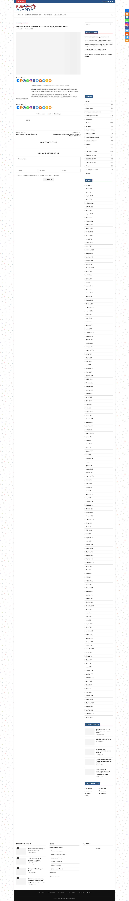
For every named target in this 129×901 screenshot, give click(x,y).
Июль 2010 (89, 685)
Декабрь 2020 (90, 296)
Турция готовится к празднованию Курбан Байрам (98, 40)
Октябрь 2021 (89, 264)
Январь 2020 (89, 336)
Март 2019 (88, 372)
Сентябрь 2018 (90, 393)
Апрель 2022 (89, 242)
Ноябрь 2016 (89, 469)
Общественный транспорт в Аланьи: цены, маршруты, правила (104, 761)
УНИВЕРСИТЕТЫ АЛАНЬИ (103, 739)
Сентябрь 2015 (90, 519)
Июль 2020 (89, 314)
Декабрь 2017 (89, 426)
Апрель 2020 (89, 325)
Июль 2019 (89, 357)
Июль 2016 (89, 483)
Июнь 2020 (89, 318)
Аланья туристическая (99, 115)
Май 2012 (88, 663)
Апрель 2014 (89, 580)
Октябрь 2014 (89, 559)
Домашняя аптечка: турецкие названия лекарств (36, 849)
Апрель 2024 (89, 196)
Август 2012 (89, 652)
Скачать (99, 166)
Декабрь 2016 (89, 465)
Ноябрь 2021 (89, 260)
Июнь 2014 (89, 573)
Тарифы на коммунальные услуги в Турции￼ (97, 37)
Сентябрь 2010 (90, 677)
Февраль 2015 (89, 544)
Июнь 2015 (89, 530)
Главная (20, 14)
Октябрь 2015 (89, 516)
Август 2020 (89, 311)
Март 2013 (88, 627)
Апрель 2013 (89, 623)
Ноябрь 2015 (89, 512)
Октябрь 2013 (89, 602)
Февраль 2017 (89, 458)
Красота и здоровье (99, 141)
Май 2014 (88, 577)
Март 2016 (88, 498)
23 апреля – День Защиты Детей (35, 869)
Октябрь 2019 (89, 347)
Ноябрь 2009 (89, 706)
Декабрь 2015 (89, 508)
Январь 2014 (89, 591)
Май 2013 (88, 620)
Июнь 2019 (89, 361)
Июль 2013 (88, 613)
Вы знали (99, 123)
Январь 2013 (89, 634)
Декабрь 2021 (89, 257)
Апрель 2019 (89, 368)
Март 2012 (88, 667)
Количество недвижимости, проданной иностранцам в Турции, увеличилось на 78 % (36, 880)
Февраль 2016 (89, 501)
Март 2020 (89, 329)
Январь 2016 (89, 505)
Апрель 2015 (89, 537)
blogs (99, 105)
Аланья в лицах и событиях (99, 112)
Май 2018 (88, 408)
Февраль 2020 (90, 332)
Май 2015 (88, 534)
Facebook (97, 848)
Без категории (99, 119)
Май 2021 (88, 282)
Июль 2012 (89, 656)
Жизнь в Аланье (99, 133)
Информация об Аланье (33, 14)
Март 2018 (88, 415)
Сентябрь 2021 (90, 268)
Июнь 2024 (89, 188)
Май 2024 (88, 192)
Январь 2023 (89, 224)
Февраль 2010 (89, 695)
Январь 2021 (89, 293)
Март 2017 (88, 454)
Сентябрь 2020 (90, 307)
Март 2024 (89, 199)
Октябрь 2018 (89, 390)
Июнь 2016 (89, 487)
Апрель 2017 (89, 451)
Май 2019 (88, 365)
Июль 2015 (89, 526)
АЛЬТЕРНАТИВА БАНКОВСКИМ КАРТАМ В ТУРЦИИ (103, 751)
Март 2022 (89, 246)
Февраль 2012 (89, 670)
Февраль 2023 (90, 221)
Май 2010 (88, 688)
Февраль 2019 (89, 375)
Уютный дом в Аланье (99, 169)
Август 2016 (89, 480)
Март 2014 (88, 584)
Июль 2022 (89, 239)
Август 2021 (89, 271)
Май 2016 (88, 490)
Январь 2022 (89, 253)
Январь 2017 (89, 462)
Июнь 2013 (88, 616)
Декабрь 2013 (89, 595)
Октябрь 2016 (89, 472)
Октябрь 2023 (89, 206)
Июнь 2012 (89, 659)
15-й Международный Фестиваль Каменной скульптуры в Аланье (34, 860)
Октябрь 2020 (89, 303)
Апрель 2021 (89, 285)
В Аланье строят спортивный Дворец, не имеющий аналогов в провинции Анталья (103, 772)
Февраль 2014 (89, 587)
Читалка (99, 173)
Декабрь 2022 (89, 228)
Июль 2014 (89, 570)
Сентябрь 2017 (90, 433)
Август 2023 (89, 210)
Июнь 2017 (89, 444)
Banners (99, 101)
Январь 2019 (89, 379)
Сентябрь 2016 (90, 476)
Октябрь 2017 (89, 429)
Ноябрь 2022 (89, 232)
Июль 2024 (89, 185)
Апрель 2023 (89, 214)
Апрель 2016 (89, 494)
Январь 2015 (89, 548)
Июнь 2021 (89, 278)
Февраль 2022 (90, 250)
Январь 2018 (89, 422)
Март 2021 (88, 289)
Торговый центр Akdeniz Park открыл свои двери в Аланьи (103, 730)
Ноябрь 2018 (89, 386)
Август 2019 (89, 354)
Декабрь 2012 (89, 638)
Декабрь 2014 (89, 552)
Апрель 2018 (89, 411)
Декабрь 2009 (90, 703)
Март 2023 (89, 217)
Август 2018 (89, 397)
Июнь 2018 (89, 404)
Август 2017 (89, 436)
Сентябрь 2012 (90, 649)
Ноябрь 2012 (89, 641)
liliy (22, 29)
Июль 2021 (89, 275)
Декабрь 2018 (89, 383)
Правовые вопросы (60, 14)
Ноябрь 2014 (89, 555)
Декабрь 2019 (89, 339)
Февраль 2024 (90, 203)
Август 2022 (89, 235)
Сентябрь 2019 (90, 350)
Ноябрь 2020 (89, 300)
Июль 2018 (89, 401)
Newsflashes (99, 108)
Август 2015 (89, 523)
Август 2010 (89, 681)
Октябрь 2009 (90, 710)
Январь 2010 (89, 699)
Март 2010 (88, 692)
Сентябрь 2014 (90, 562)
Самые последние (99, 162)
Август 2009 (89, 717)
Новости (99, 144)
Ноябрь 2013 (89, 598)
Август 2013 (89, 609)
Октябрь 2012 (89, 645)
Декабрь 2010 (89, 674)
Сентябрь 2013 (90, 606)
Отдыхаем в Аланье (99, 151)
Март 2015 (88, 541)
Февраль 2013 (89, 631)
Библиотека (48, 14)
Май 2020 (88, 321)
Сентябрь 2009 (90, 713)
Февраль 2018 (89, 419)
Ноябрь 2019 (89, 343)
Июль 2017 (89, 440)
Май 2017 (88, 447)
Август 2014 (89, 566)
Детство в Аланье (99, 130)
